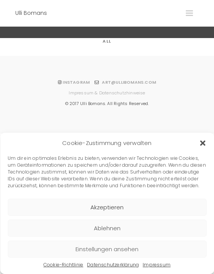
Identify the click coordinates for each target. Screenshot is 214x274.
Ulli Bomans (31, 13)
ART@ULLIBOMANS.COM (129, 82)
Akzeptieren (107, 207)
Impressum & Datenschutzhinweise (107, 93)
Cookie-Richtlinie (63, 264)
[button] (202, 143)
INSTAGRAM (76, 82)
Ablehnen (107, 228)
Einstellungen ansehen (107, 249)
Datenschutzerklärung (113, 264)
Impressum (157, 264)
